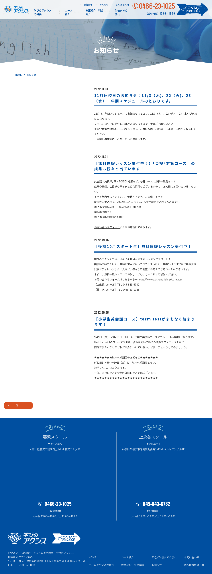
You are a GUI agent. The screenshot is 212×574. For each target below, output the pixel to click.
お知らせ (104, 4)
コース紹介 (68, 12)
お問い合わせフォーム (107, 227)
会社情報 (88, 4)
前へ (34, 405)
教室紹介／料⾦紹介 (132, 565)
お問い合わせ (191, 557)
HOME (92, 557)
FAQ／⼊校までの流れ (164, 557)
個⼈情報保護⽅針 (194, 565)
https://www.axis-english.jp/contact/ (160, 279)
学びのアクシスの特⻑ (101, 565)
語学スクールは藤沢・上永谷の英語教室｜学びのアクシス (41, 553)
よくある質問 (122, 4)
